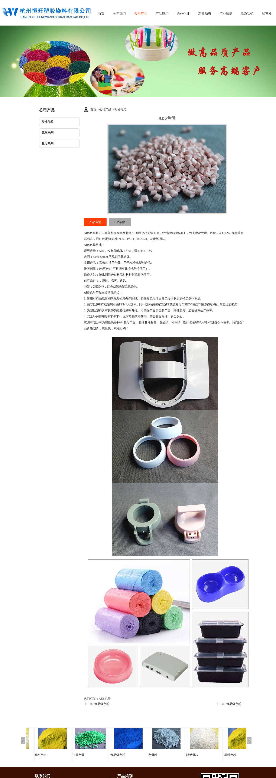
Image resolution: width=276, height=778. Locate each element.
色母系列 (47, 143)
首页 (101, 13)
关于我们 (119, 13)
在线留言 (120, 222)
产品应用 (162, 13)
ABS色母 (90, 233)
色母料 (152, 755)
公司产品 (140, 13)
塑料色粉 (40, 755)
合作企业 (183, 13)
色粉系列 (47, 132)
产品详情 (95, 222)
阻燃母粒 (192, 755)
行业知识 (226, 13)
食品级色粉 (101, 704)
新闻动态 (204, 13)
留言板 (267, 13)
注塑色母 (78, 755)
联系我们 (247, 13)
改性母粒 (47, 121)
